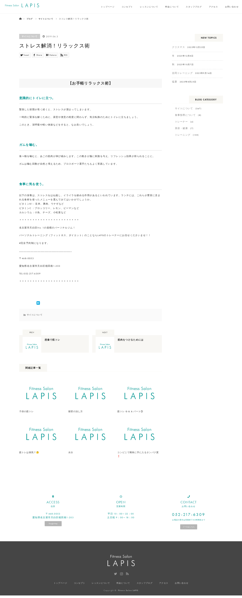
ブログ (29, 18)
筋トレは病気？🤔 (30, 458)
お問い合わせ (232, 6)
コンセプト (127, 6)
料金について (172, 6)
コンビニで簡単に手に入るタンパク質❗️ (138, 460)
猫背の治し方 (76, 416)
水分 (71, 458)
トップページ (107, 6)
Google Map (53, 530)
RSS (126, 580)
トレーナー (181, 121)
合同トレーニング (182, 73)
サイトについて (30, 36)
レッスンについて (149, 6)
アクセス (213, 6)
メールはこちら (189, 533)
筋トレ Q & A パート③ (131, 416)
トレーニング (183, 134)
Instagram (121, 580)
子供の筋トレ (27, 416)
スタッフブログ (194, 6)
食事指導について (185, 115)
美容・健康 (181, 128)
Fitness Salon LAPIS (128, 593)
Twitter (115, 580)
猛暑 (174, 81)
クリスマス (178, 47)
